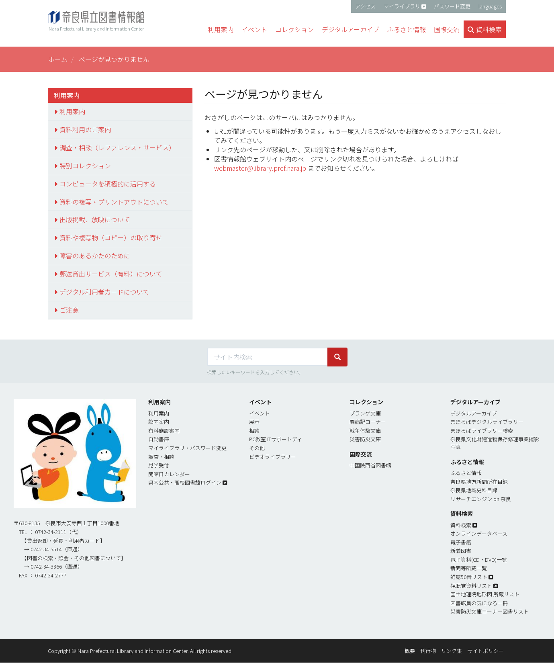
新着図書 (460, 551)
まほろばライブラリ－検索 (481, 430)
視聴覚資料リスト (471, 585)
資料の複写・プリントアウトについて (114, 202)
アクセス (365, 6)
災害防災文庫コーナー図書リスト (489, 611)
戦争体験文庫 (365, 430)
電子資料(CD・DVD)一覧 (478, 559)
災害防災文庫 (365, 439)
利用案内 (72, 111)
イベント (259, 413)
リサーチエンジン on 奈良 (480, 499)
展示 (254, 422)
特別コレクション (85, 165)
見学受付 (158, 465)
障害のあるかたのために (94, 255)
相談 (254, 430)
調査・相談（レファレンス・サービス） (117, 147)
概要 (410, 651)
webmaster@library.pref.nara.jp (260, 168)
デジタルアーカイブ (473, 413)
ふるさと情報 (466, 473)
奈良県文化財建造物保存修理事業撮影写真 (494, 442)
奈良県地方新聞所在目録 (479, 481)
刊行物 (428, 651)
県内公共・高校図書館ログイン (184, 482)
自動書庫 (158, 439)
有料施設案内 (164, 430)
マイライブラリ (402, 6)
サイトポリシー (485, 651)
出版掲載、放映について (94, 219)
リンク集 (451, 651)
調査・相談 (161, 456)
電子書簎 (460, 542)
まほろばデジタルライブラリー (486, 422)
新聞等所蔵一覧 (468, 568)
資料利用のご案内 (85, 129)
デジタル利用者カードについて (104, 292)
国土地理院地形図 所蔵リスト (484, 594)
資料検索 (460, 525)
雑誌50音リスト (468, 577)
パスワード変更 (452, 6)
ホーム (57, 59)
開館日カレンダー (169, 474)
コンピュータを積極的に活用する (107, 183)
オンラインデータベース (478, 533)
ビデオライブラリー (272, 456)
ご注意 (69, 310)
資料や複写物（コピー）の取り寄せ (110, 237)
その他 (257, 448)
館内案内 (158, 422)
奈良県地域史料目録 (473, 490)
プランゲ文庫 (365, 413)
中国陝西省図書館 (370, 465)
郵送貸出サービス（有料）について (110, 273)
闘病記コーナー (368, 422)
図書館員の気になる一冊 (479, 603)
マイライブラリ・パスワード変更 (187, 448)
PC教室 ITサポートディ (275, 439)
